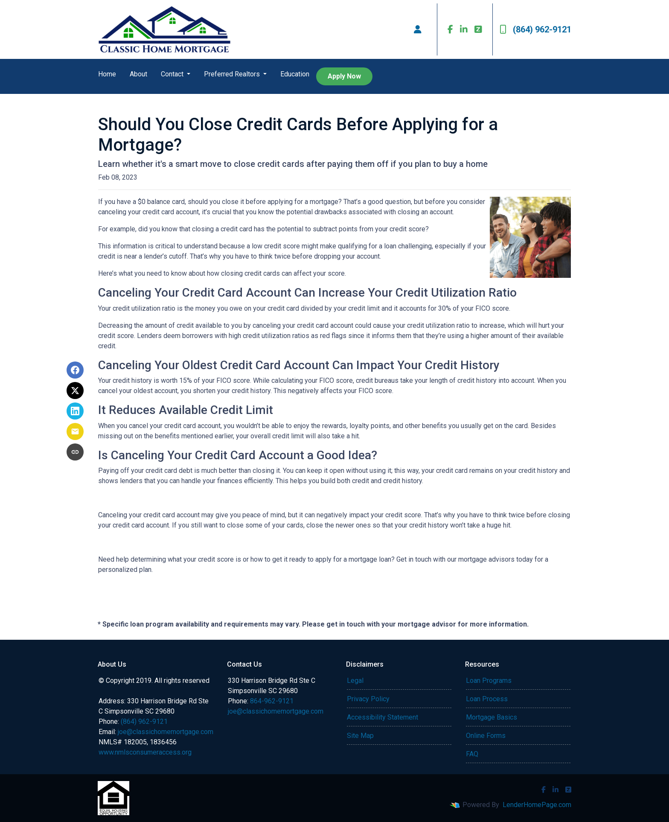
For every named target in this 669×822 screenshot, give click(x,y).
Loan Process (487, 699)
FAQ (472, 754)
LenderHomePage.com (537, 805)
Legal (355, 680)
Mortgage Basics (491, 717)
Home (107, 74)
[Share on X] (75, 390)
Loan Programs (489, 680)
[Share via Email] (75, 431)
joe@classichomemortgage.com (165, 732)
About (138, 74)
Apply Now (344, 76)
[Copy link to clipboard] (75, 452)
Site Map (360, 736)
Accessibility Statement (382, 717)
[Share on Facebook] (75, 370)
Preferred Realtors (233, 74)
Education (294, 74)
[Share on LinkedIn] (75, 411)
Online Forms (486, 736)
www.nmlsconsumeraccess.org (145, 752)
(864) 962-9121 (535, 29)
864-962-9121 (272, 701)
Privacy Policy (368, 699)
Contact (173, 74)
